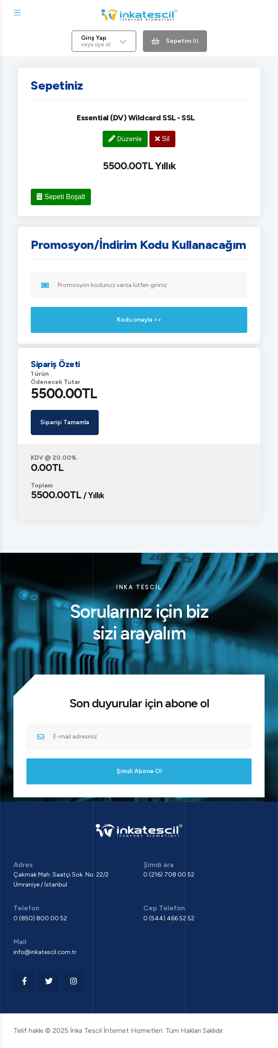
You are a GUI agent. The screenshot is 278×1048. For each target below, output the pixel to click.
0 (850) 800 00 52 (40, 918)
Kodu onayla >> (139, 319)
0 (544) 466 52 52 (168, 918)
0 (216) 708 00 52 (168, 874)
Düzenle (125, 139)
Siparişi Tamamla (64, 422)
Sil (162, 138)
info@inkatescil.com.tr (45, 952)
